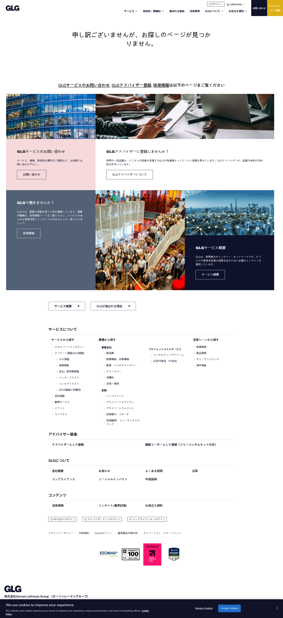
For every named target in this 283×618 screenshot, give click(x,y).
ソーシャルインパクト (113, 483)
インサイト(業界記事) (113, 509)
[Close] (277, 608)
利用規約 (84, 536)
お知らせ (104, 475)
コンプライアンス (63, 483)
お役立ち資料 (154, 509)
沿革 (195, 475)
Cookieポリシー (103, 536)
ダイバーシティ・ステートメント (162, 536)
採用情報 (161, 89)
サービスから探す (62, 343)
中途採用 (151, 483)
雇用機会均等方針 (128, 536)
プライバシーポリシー (61, 536)
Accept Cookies (229, 608)
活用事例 (58, 509)
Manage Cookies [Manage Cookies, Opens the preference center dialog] (204, 608)
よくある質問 (154, 475)
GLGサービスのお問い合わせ (84, 89)
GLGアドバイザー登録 (131, 89)
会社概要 (58, 475)
